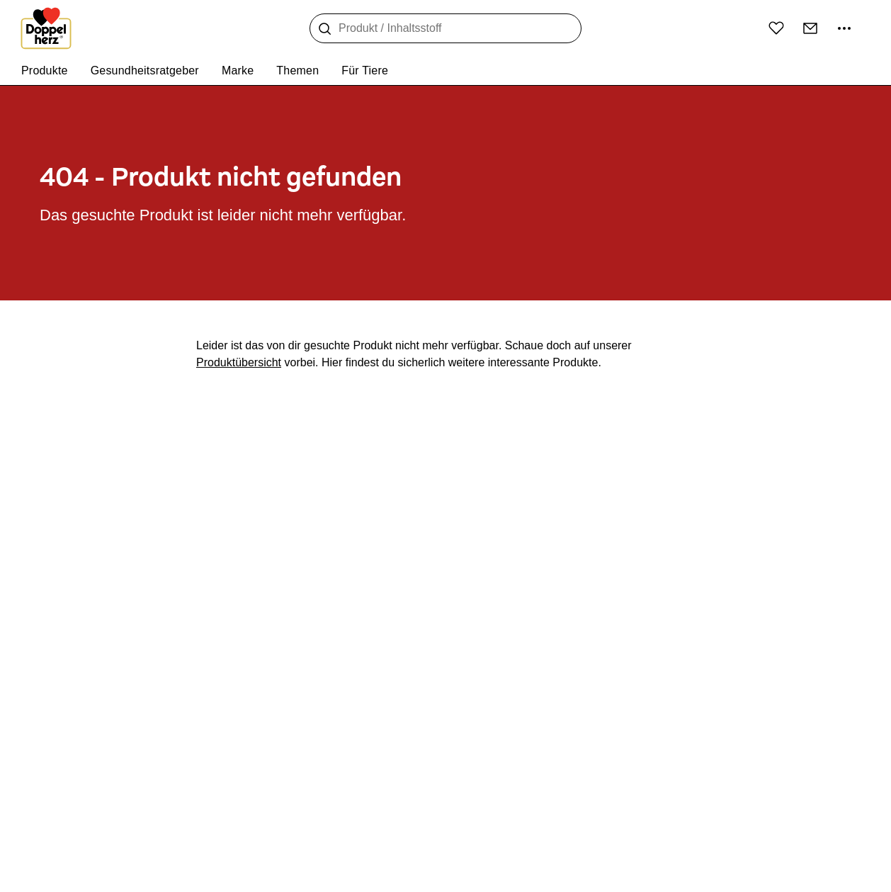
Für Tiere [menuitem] (364, 70)
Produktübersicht (238, 362)
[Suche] (325, 29)
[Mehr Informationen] (844, 28)
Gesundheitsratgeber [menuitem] (145, 70)
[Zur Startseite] (46, 28)
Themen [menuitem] (297, 70)
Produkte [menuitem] (44, 70)
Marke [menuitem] (238, 70)
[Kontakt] (810, 28)
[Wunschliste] (776, 27)
